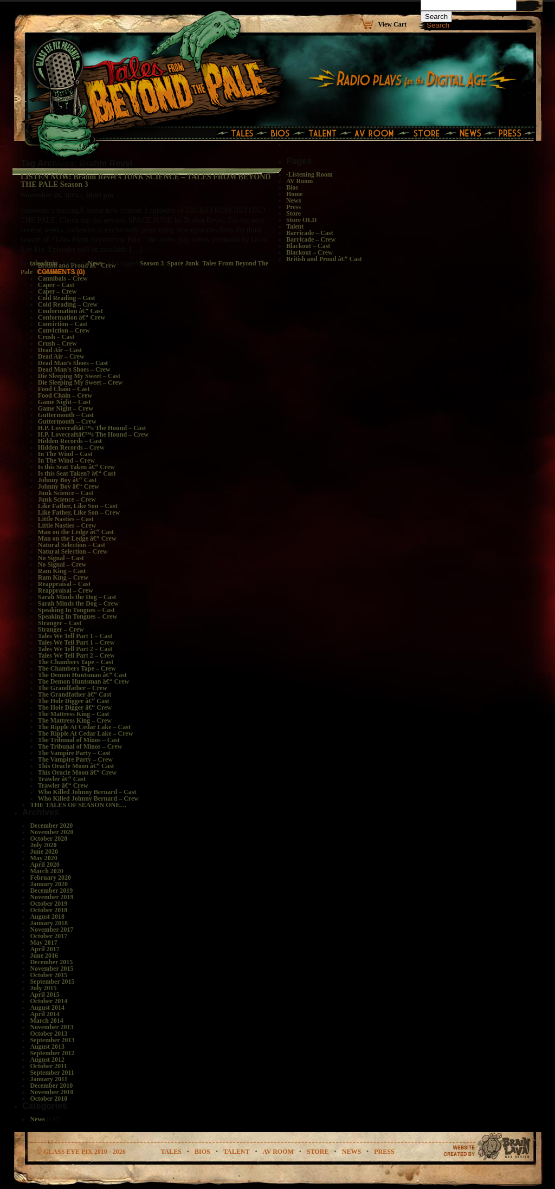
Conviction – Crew (64, 330)
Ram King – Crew (63, 577)
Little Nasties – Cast (66, 519)
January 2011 (48, 1079)
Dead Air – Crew (61, 356)
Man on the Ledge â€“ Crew (77, 538)
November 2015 (51, 968)
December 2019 (51, 890)
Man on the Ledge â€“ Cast (76, 532)
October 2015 (48, 975)
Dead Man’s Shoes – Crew (74, 369)
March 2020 (46, 871)
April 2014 (44, 1014)
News (95, 263)
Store (293, 213)
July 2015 (43, 988)
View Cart (392, 24)
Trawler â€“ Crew (63, 785)
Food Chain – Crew (65, 395)
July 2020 (43, 845)
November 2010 (51, 1092)
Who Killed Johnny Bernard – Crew (88, 798)
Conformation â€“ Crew (71, 317)
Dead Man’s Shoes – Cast (73, 363)
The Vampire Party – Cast (74, 753)
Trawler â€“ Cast (62, 779)
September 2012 (52, 1053)
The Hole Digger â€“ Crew (75, 707)
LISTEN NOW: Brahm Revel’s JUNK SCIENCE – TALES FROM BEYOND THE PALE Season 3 (145, 181)
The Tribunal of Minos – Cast (79, 740)
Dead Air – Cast (60, 350)
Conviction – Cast (62, 324)
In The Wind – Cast (65, 454)
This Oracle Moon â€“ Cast (76, 766)
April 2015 (44, 994)
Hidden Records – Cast (70, 441)
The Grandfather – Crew (72, 688)
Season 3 (152, 263)
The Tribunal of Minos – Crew (80, 746)
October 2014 (48, 1001)
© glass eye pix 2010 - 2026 (81, 1151)
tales (170, 1151)
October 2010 (48, 1098)
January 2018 (49, 923)
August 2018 (47, 916)
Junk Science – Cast (65, 493)
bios (202, 1151)
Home (294, 194)
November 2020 (51, 832)
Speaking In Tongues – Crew (78, 616)
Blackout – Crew (309, 252)
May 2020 (43, 858)
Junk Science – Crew (67, 499)
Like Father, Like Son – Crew (79, 512)
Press (293, 207)
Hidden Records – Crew (71, 447)
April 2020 (44, 864)
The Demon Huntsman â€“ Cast (82, 675)
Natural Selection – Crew (73, 551)
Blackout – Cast (308, 246)
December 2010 (51, 1085)
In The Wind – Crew (66, 460)
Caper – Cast (56, 285)
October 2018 (48, 910)
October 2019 (48, 903)
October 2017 (48, 936)
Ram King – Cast (62, 571)
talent (236, 1151)
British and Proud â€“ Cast (324, 259)
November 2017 (51, 929)
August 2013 (47, 1046)
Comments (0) (61, 272)
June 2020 (44, 851)
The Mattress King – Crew (75, 720)
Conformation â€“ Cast (70, 311)
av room (278, 1151)
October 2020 (48, 838)
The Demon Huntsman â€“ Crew (83, 681)
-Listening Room (309, 174)
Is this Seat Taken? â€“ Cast (77, 473)
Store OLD (301, 220)
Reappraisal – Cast (64, 584)
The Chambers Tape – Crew (77, 668)
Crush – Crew (57, 343)
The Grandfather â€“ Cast (74, 694)
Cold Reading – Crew (68, 304)
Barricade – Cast (309, 233)
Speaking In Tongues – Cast (76, 610)
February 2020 (50, 877)
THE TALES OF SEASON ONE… (78, 805)
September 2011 (52, 1072)
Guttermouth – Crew (67, 421)
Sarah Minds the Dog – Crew (78, 603)
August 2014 (47, 1007)
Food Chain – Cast (64, 389)
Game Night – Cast (64, 402)
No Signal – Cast (61, 558)
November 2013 (51, 1027)
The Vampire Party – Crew (75, 759)
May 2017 (43, 942)
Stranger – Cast (59, 623)
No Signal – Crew (62, 564)
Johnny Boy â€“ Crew (68, 486)
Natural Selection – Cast (71, 545)
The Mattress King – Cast (73, 714)
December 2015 (51, 962)
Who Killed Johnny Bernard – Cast (87, 792)
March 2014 (46, 1020)
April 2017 (44, 949)
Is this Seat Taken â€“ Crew (76, 467)
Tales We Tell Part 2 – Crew (76, 655)
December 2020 (51, 825)
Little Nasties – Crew (67, 525)
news (351, 1151)
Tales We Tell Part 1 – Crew (76, 642)
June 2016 (44, 955)
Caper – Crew (57, 291)
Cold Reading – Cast (66, 298)
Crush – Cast (56, 337)
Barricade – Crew (310, 239)
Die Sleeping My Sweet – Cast (79, 376)
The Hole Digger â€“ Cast (73, 701)
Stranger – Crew (61, 629)
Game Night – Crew (65, 408)
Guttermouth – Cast (66, 415)
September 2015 (52, 981)
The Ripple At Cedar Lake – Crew (85, 733)
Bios (292, 187)
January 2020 (49, 884)
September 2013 (52, 1040)
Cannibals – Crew (63, 278)
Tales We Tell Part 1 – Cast (75, 636)
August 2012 (47, 1059)
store (317, 1151)
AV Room (299, 181)
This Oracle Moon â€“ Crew (77, 772)
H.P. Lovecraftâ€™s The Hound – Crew (93, 434)
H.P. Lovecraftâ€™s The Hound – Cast (92, 428)
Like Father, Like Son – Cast (78, 506)
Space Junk (183, 263)
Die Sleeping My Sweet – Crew (80, 382)
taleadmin (43, 263)
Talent (295, 226)
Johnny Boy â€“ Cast (67, 480)
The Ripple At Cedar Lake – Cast (84, 727)
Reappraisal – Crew (65, 590)
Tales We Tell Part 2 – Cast (75, 649)
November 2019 (51, 897)
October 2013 (48, 1033)
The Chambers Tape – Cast (75, 662)
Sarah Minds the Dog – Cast (77, 597)
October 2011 (48, 1066)
